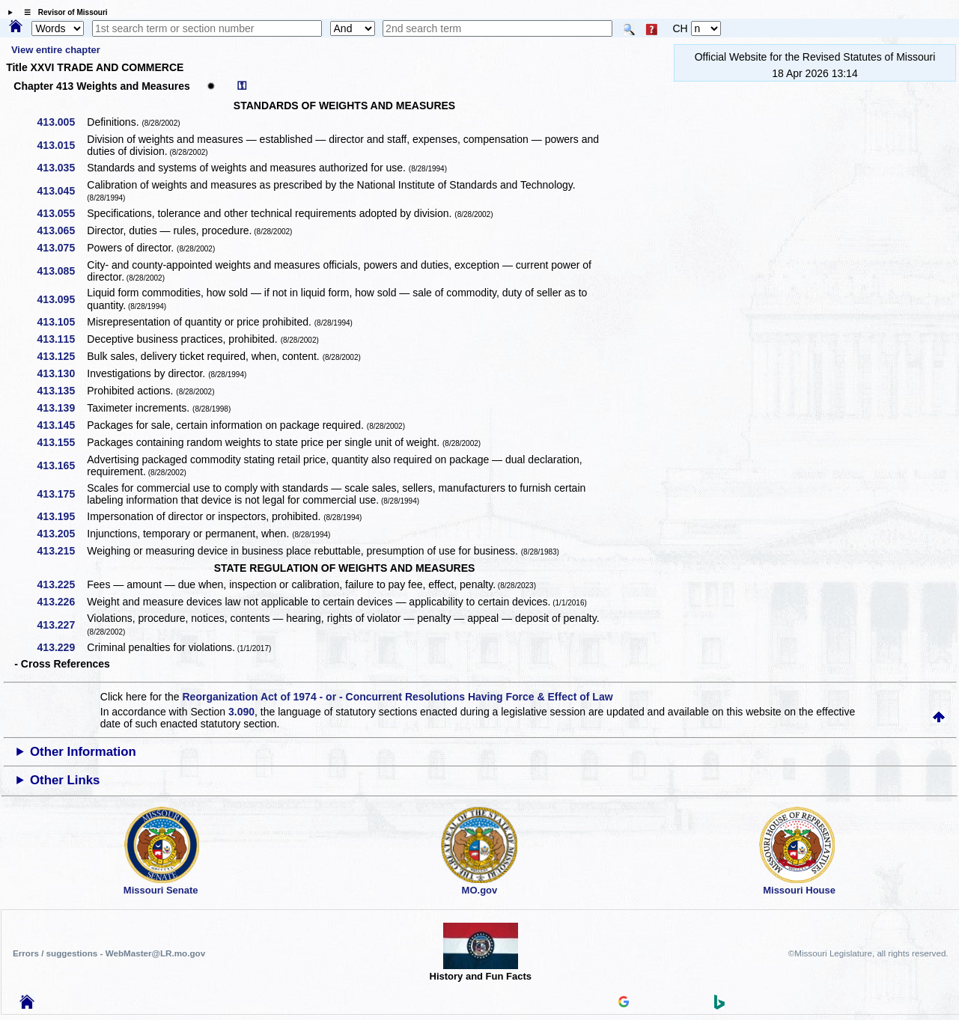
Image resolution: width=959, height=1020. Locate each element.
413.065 (61, 230)
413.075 (61, 248)
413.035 (61, 168)
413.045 (61, 191)
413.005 (61, 122)
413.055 (61, 213)
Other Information (83, 752)
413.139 (61, 408)
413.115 (61, 339)
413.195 (61, 516)
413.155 (61, 442)
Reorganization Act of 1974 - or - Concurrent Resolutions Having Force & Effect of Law (397, 697)
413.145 (61, 425)
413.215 (61, 551)
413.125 (61, 356)
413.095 (61, 299)
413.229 (61, 647)
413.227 (61, 625)
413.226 (61, 602)
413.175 (61, 494)
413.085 (61, 271)
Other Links (65, 780)
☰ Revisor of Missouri (62, 12)
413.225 (61, 584)
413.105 (61, 322)
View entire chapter (55, 49)
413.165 (61, 465)
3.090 (241, 712)
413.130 (61, 373)
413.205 (61, 534)
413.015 (61, 145)
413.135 (61, 391)
